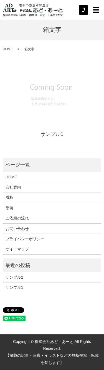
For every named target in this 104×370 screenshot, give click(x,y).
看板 (9, 197)
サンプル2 (14, 277)
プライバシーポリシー (25, 239)
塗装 (9, 208)
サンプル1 (51, 134)
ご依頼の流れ (17, 218)
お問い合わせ (17, 228)
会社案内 (13, 187)
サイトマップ (17, 249)
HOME (8, 49)
